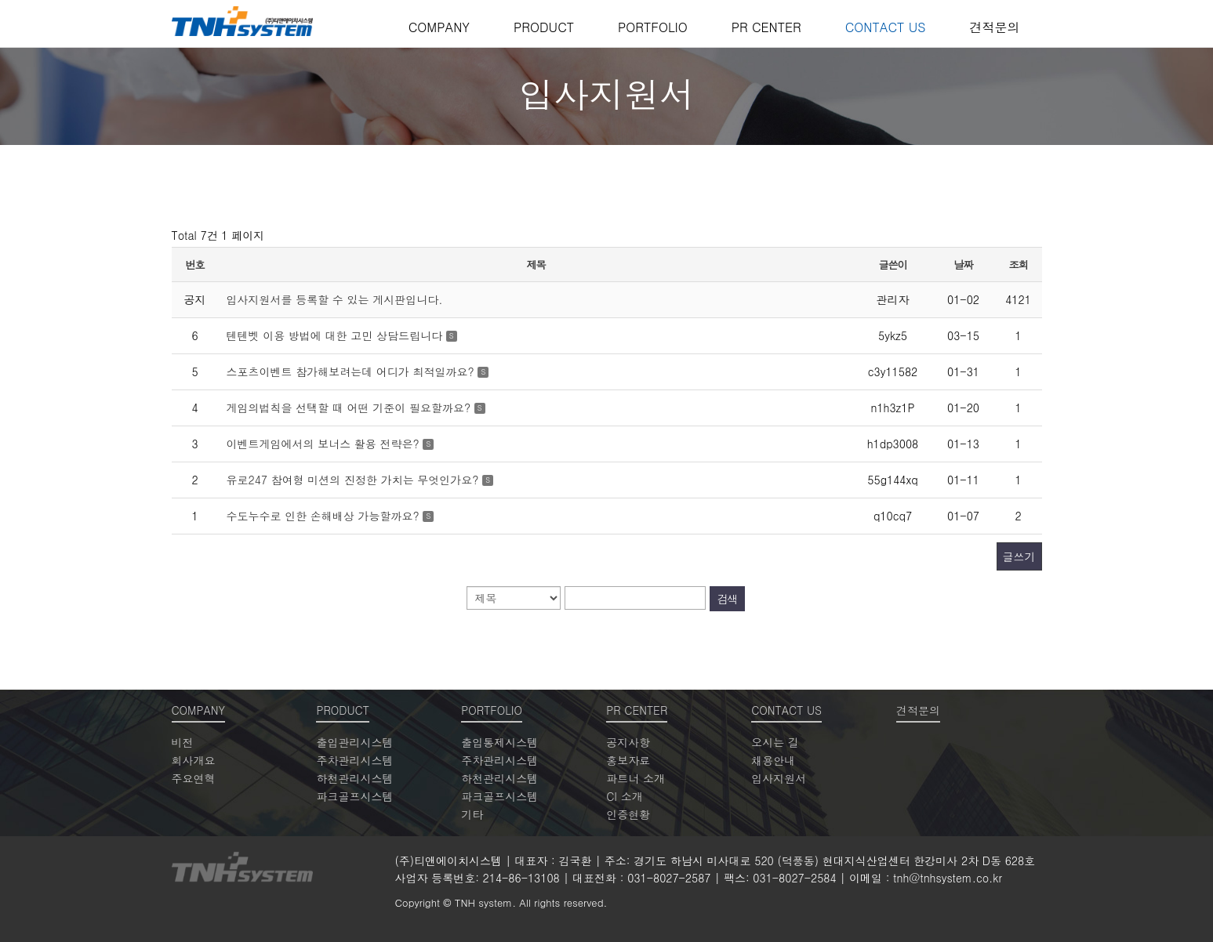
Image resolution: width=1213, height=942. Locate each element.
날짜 (963, 264)
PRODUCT (544, 27)
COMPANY (439, 27)
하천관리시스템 (354, 778)
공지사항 (628, 742)
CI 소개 (624, 796)
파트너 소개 (635, 778)
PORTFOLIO (653, 27)
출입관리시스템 (354, 742)
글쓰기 (1019, 556)
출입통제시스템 (499, 742)
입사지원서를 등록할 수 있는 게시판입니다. (335, 299)
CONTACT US (885, 27)
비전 (183, 742)
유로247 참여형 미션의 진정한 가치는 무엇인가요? (355, 479)
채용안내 (773, 760)
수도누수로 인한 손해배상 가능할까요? (325, 516)
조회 (1018, 264)
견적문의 (995, 27)
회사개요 (194, 760)
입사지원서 (778, 778)
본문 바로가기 (0, 0)
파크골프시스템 (354, 796)
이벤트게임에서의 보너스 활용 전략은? (325, 443)
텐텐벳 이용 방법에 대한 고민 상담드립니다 (336, 335)
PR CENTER (766, 27)
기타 (472, 814)
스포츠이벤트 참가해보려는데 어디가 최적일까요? (352, 371)
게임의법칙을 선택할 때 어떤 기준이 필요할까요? (350, 407)
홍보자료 (628, 760)
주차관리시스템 (354, 760)
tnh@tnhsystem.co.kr (947, 878)
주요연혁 (194, 778)
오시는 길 (775, 742)
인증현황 (628, 814)
